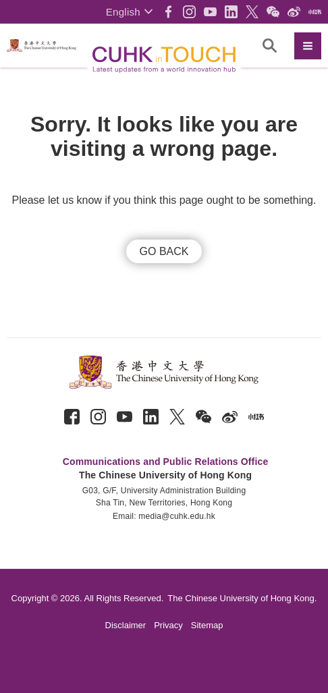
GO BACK (164, 251)
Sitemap (207, 625)
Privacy (168, 625)
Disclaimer (125, 625)
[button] (129, 12)
